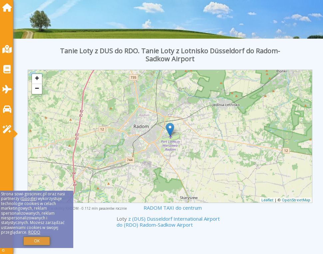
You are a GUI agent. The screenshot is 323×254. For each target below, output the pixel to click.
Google (29, 198)
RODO (34, 232)
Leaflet (267, 199)
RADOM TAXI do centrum (173, 207)
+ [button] (37, 79)
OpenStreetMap (296, 199)
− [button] (37, 89)
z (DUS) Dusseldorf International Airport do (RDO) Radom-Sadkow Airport (168, 221)
